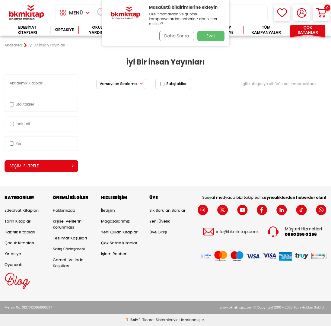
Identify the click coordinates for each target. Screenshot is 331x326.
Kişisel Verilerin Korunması (67, 224)
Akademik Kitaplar (26, 83)
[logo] (27, 13)
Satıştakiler (173, 83)
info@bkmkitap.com (237, 232)
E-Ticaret (146, 320)
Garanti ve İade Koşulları (68, 263)
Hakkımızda (64, 211)
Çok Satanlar (308, 30)
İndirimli (20, 123)
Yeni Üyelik (159, 221)
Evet (210, 36)
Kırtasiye (64, 29)
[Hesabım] (301, 13)
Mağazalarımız (115, 221)
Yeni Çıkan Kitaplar (119, 232)
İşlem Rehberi (114, 254)
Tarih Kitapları (18, 221)
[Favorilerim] (282, 13)
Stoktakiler (22, 104)
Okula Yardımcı (98, 30)
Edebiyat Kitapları (27, 30)
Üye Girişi (158, 232)
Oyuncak (13, 265)
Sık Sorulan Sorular (167, 211)
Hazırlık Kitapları (20, 232)
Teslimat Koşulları (70, 238)
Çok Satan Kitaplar (119, 243)
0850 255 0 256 (301, 235)
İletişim (108, 211)
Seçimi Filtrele (41, 166)
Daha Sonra (175, 36)
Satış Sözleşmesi (69, 249)
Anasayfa (13, 45)
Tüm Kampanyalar (266, 30)
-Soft (132, 320)
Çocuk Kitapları (19, 243)
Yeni (16, 143)
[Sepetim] (321, 13)
